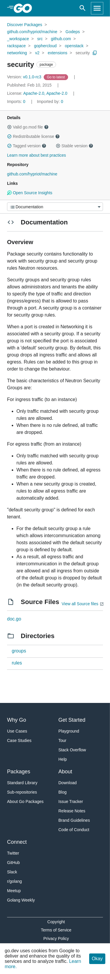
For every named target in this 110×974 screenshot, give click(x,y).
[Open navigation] (97, 8)
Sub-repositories (22, 792)
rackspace (16, 45)
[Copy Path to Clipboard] (94, 52)
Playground (68, 731)
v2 (37, 52)
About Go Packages (25, 801)
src (40, 38)
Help (62, 759)
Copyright (56, 921)
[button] (9, 127)
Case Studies (19, 740)
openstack (74, 45)
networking (17, 52)
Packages (18, 772)
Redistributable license (33, 136)
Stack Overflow (72, 750)
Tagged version (26, 145)
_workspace (18, 38)
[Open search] (83, 8)
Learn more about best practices (36, 155)
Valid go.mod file (28, 127)
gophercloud (45, 45)
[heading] (25, 8)
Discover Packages (24, 24)
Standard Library (22, 782)
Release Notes (71, 811)
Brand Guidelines (74, 820)
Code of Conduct (73, 829)
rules (17, 662)
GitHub (13, 862)
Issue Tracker (70, 801)
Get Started (71, 720)
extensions (57, 52)
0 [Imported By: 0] (50, 101)
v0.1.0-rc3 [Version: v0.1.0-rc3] (25, 77)
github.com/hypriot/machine (32, 31)
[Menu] (55, 206)
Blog (62, 792)
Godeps (72, 31)
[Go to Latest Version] (56, 77)
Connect (17, 842)
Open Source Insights (29, 192)
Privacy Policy (56, 938)
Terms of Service (56, 930)
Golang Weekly (21, 900)
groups (19, 650)
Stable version (74, 145)
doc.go (14, 618)
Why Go (16, 720)
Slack (12, 872)
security (83, 52)
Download (67, 782)
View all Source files (80, 603)
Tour (62, 740)
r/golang (14, 881)
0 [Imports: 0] (16, 101)
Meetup (14, 890)
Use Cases (17, 731)
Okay (97, 958)
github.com (61, 38)
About (65, 772)
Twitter (13, 853)
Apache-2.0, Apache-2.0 (45, 93)
